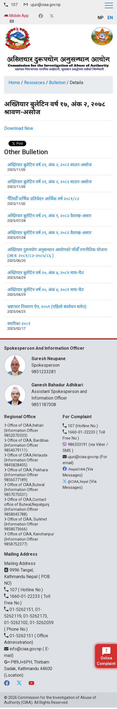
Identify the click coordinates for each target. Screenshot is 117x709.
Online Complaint (106, 656)
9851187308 (43, 404)
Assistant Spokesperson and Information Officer (69, 391)
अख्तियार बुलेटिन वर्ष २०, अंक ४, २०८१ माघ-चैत (45, 272)
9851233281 (43, 371)
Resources (34, 82)
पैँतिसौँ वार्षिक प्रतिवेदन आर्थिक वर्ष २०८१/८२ (43, 198)
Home (14, 82)
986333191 (76, 444)
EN (110, 17)
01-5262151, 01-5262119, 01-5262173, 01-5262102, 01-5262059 (29, 616)
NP (101, 17)
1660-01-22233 (79, 432)
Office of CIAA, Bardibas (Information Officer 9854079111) (26, 445)
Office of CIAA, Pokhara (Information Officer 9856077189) (26, 475)
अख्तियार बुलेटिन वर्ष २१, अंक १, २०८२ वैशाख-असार (49, 215)
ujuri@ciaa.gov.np (46, 4)
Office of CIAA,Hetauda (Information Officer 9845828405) (25, 460)
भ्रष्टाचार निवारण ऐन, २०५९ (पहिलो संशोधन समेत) (46, 306)
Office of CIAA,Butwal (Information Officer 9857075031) (24, 490)
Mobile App (16, 15)
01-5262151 (19, 635)
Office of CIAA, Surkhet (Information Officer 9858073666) (25, 524)
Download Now (18, 128)
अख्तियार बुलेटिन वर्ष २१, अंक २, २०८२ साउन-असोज (49, 164)
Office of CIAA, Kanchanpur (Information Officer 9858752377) (29, 539)
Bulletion (57, 82)
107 (14, 4)
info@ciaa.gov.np (23, 648)
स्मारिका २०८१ (18, 323)
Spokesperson (69, 361)
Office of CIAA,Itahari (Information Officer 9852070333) (23, 430)
